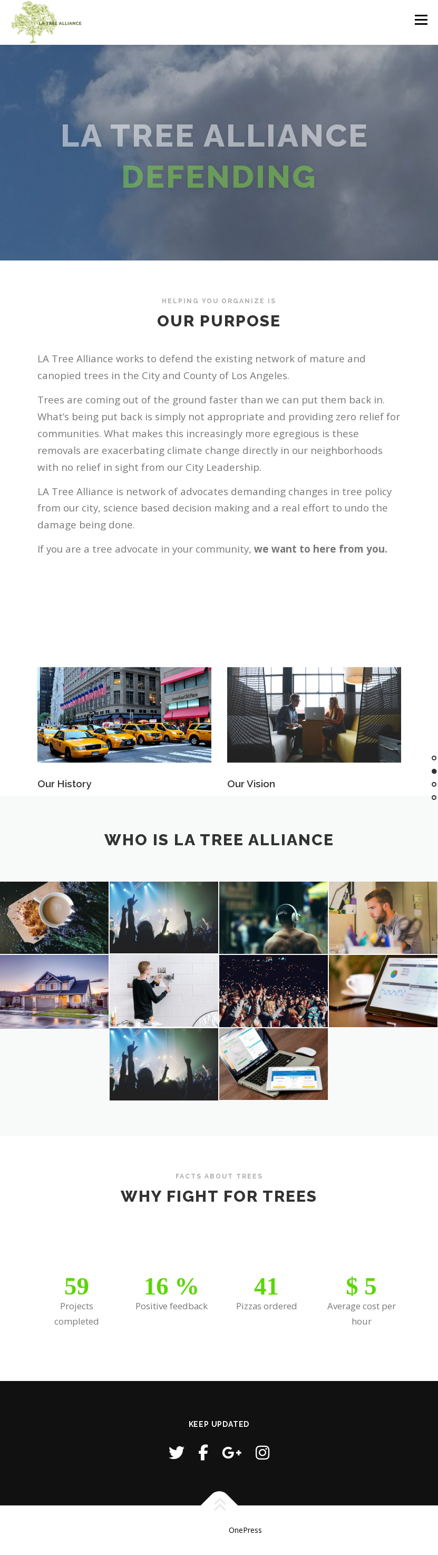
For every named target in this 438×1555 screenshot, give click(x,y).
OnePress (245, 1530)
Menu (421, 19)
